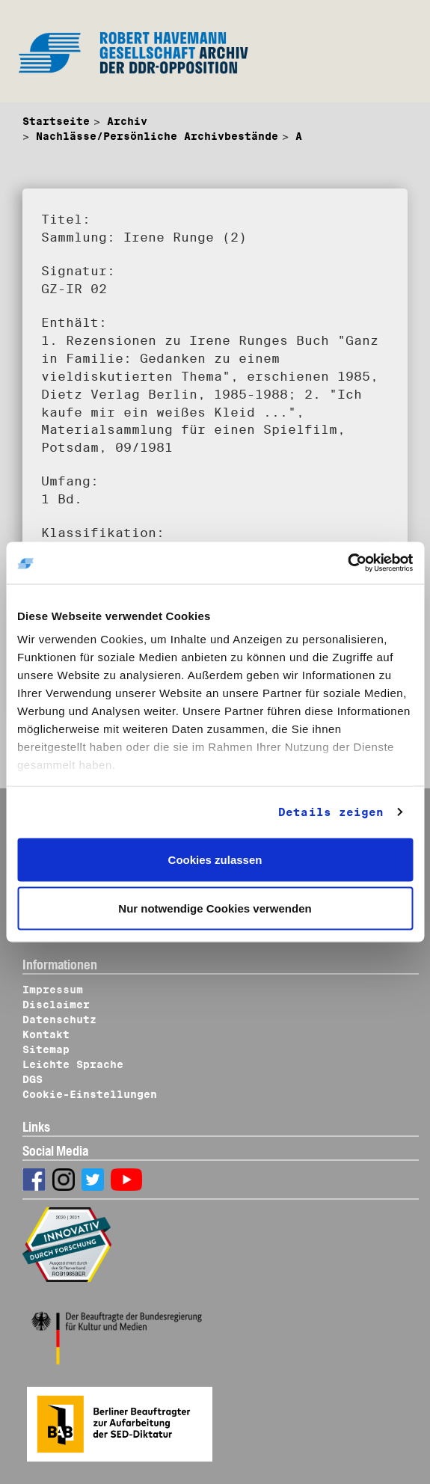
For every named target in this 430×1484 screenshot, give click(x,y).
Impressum (52, 990)
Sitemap (46, 1049)
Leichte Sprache (72, 1064)
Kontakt (46, 1034)
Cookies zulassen (215, 859)
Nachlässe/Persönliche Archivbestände (157, 136)
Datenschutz (59, 1019)
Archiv (127, 121)
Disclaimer (56, 1005)
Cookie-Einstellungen (89, 1094)
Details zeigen (331, 812)
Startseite (56, 121)
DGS (32, 1079)
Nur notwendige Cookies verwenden (214, 908)
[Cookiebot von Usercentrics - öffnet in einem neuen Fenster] (347, 563)
